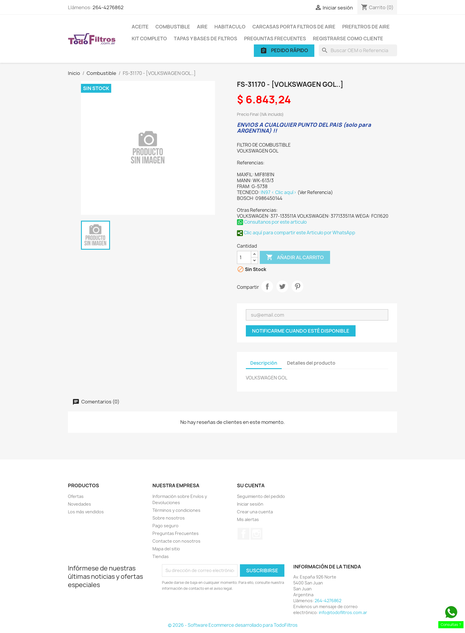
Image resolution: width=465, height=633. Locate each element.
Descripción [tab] (263, 363)
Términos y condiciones (176, 510)
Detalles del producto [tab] (311, 363)
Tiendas (160, 556)
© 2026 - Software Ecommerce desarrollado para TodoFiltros (232, 625)
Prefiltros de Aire (366, 26)
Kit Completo (149, 38)
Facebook (243, 534)
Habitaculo (230, 26)
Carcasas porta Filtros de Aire (293, 26)
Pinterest (297, 286)
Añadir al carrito (295, 257)
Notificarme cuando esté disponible (300, 331)
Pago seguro (165, 525)
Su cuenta (251, 485)
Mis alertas (248, 519)
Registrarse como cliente (348, 38)
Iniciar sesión (250, 504)
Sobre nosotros (168, 518)
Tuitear (282, 286)
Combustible (172, 26)
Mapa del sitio (166, 549)
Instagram (256, 534)
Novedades (79, 504)
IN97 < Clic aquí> (279, 192)
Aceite (140, 26)
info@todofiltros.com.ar (343, 612)
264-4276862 (108, 7)
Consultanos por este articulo (272, 222)
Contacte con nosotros (176, 541)
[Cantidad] (244, 257)
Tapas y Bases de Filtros (205, 38)
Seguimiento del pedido (261, 496)
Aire (202, 26)
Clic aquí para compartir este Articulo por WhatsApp (296, 233)
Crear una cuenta (255, 512)
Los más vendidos (86, 512)
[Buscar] (358, 50)
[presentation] (211, 607)
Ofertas (76, 496)
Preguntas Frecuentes (275, 38)
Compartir (267, 286)
